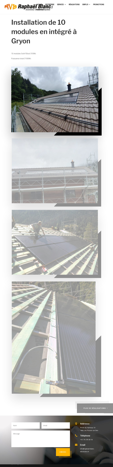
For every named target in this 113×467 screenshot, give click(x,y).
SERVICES (60, 5)
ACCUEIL (39, 5)
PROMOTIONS (98, 5)
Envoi (63, 452)
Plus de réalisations (98, 408)
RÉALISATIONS (74, 5)
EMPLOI (85, 5)
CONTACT (40, 10)
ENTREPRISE (49, 5)
